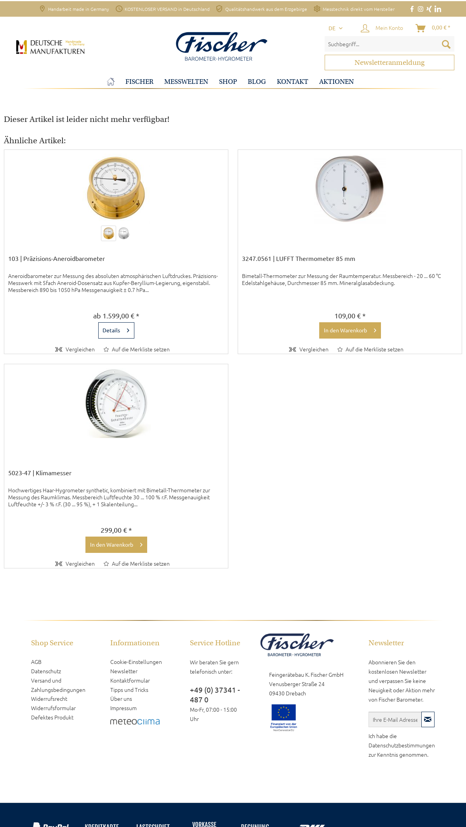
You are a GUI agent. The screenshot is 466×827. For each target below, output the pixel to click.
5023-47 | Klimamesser (39, 472)
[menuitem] (389, 44)
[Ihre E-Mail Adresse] (395, 719)
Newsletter (123, 671)
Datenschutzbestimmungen (402, 745)
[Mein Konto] (382, 28)
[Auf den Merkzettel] (137, 349)
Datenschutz (46, 671)
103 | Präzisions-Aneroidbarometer (56, 258)
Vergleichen (75, 349)
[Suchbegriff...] (389, 44)
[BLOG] (256, 82)
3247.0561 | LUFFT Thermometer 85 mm (298, 258)
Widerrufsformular (53, 708)
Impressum (123, 708)
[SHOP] (228, 82)
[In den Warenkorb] (350, 330)
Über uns (121, 698)
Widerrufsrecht (49, 698)
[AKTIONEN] (336, 82)
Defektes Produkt (52, 717)
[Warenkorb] (433, 28)
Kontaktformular (130, 680)
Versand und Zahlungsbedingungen (58, 684)
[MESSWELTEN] (186, 82)
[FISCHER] (139, 82)
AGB (36, 661)
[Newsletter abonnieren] (428, 719)
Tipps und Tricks (129, 689)
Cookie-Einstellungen (136, 661)
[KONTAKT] (292, 82)
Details (116, 329)
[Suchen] (446, 44)
